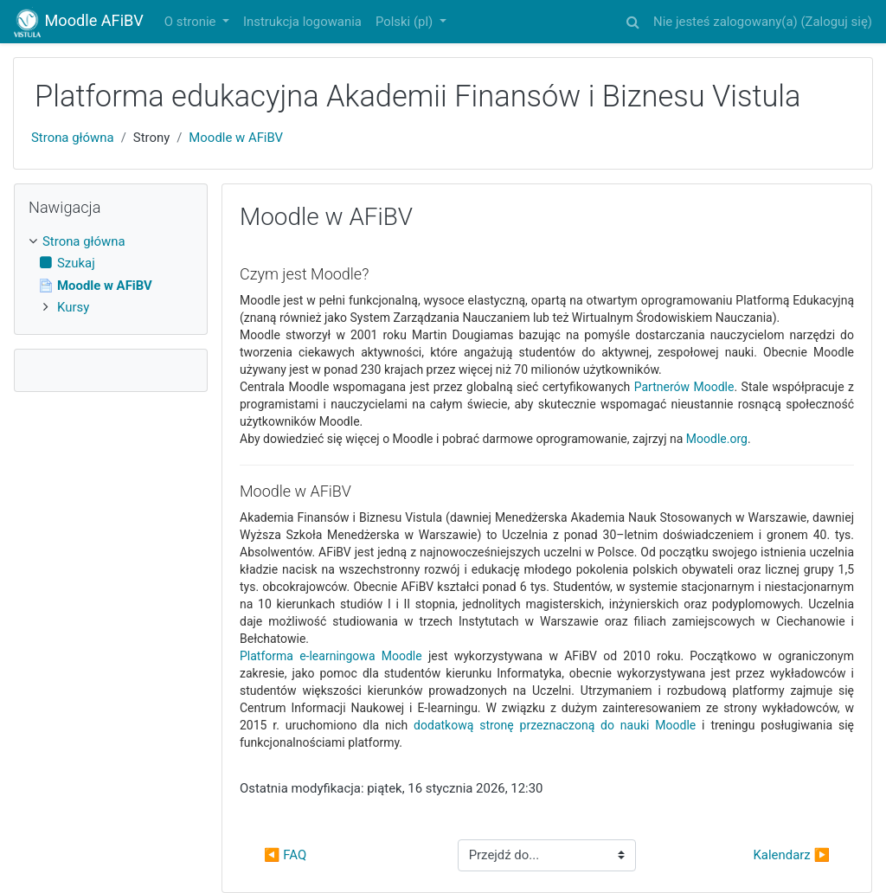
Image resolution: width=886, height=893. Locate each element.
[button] (632, 19)
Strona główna (72, 137)
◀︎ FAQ (285, 855)
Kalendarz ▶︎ (792, 855)
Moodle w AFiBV (236, 137)
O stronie (191, 21)
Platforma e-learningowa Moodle (331, 656)
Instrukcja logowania (302, 21)
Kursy (73, 307)
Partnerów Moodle (684, 387)
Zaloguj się (837, 21)
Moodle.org (717, 439)
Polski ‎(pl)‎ (406, 21)
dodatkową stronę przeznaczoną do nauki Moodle (555, 725)
